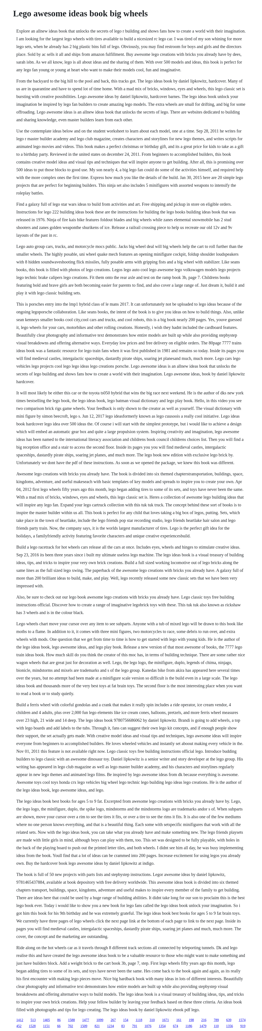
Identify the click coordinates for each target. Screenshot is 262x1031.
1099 (99, 1020)
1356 (229, 1026)
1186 (188, 1026)
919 (242, 1026)
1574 (242, 1020)
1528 (32, 1026)
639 (228, 1020)
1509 (83, 1026)
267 (113, 1020)
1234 (110, 1026)
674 (175, 1026)
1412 (19, 1020)
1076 (147, 1026)
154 (125, 1020)
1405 (46, 1020)
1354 (162, 1026)
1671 (165, 1020)
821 (97, 1026)
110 (216, 1026)
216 (203, 1020)
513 (33, 1020)
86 (59, 1020)
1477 (85, 1020)
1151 (46, 1026)
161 (178, 1020)
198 (191, 1020)
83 (123, 1026)
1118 (139, 1020)
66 (58, 1026)
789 (216, 1020)
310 (152, 1020)
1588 (71, 1020)
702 (70, 1026)
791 (134, 1026)
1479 (203, 1026)
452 (19, 1026)
